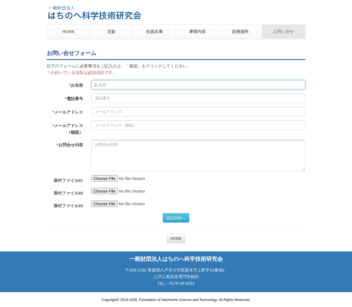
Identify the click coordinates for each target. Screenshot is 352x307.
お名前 (76, 85)
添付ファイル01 (68, 180)
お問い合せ (283, 31)
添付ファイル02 (68, 193)
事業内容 (197, 31)
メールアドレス (68, 112)
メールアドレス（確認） (68, 129)
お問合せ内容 (70, 144)
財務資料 (240, 31)
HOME (68, 31)
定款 (111, 31)
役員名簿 (154, 31)
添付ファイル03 (68, 205)
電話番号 (74, 98)
